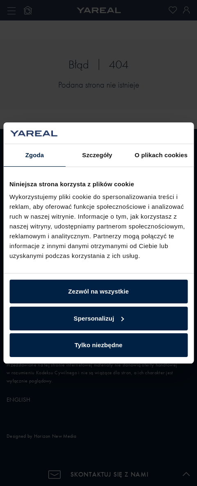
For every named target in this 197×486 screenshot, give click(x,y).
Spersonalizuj (99, 318)
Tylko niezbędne (98, 344)
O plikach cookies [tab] (161, 154)
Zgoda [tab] (34, 154)
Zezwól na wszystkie (98, 291)
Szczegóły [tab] (97, 154)
